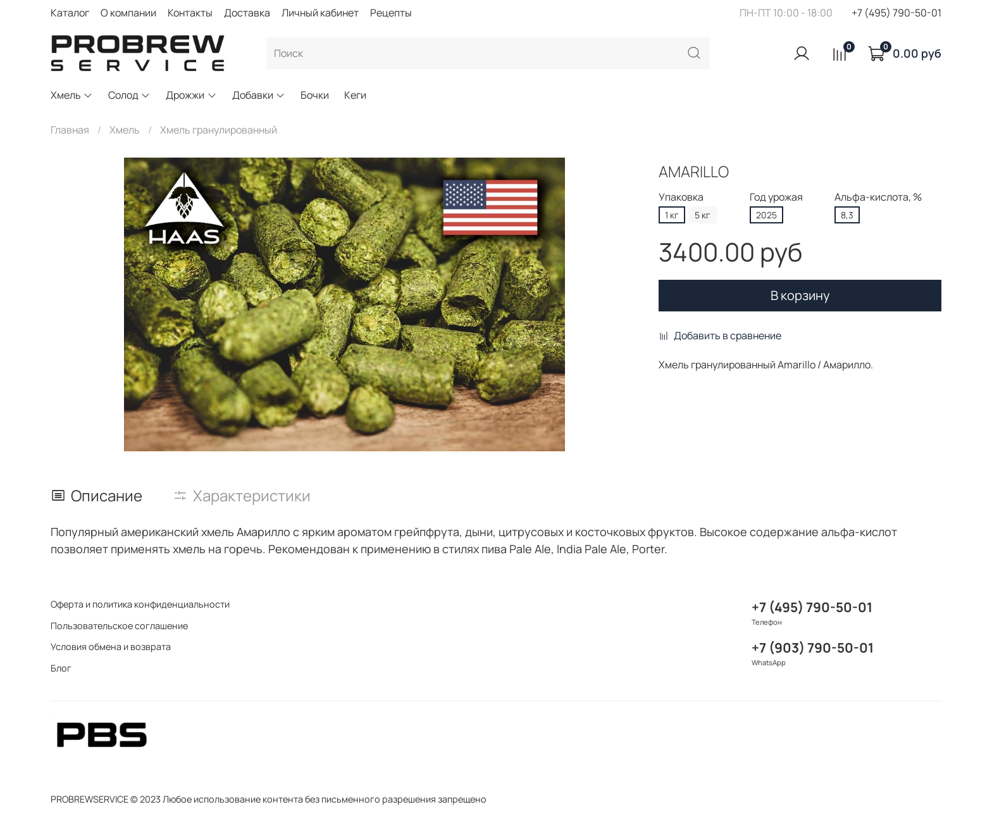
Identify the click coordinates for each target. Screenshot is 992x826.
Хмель (72, 95)
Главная (70, 130)
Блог (61, 668)
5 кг (702, 215)
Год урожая (776, 197)
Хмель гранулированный (218, 130)
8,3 (847, 215)
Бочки (315, 95)
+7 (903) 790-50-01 (813, 647)
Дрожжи (191, 95)
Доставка (247, 13)
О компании (128, 13)
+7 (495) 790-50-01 (896, 13)
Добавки (258, 95)
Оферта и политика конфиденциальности (140, 604)
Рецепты (391, 13)
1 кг (672, 215)
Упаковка (681, 197)
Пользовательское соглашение (119, 626)
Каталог (70, 13)
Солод (129, 95)
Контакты (190, 13)
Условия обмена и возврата (111, 647)
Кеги (355, 95)
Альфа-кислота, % (878, 197)
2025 (766, 215)
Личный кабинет (320, 13)
